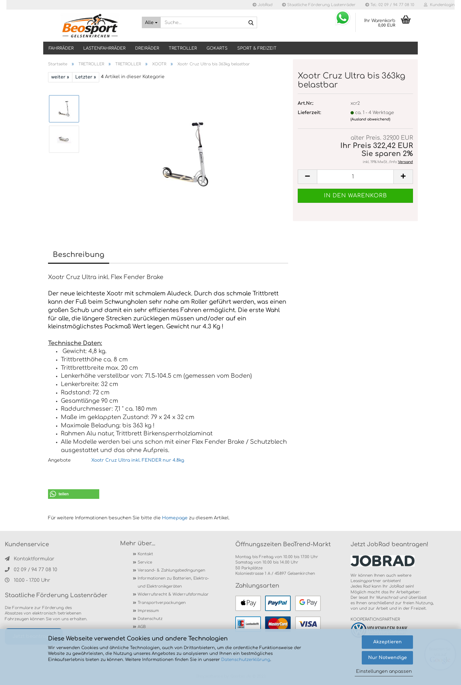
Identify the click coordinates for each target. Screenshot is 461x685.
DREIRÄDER (147, 48)
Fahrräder (61, 48)
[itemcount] (355, 176)
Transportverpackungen (162, 602)
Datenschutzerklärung (245, 659)
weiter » (60, 77)
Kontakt (145, 554)
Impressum (148, 610)
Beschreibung (78, 255)
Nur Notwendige (387, 657)
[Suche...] (151, 22)
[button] (73, 494)
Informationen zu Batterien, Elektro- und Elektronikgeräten (173, 582)
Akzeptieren (387, 642)
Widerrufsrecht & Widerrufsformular (173, 594)
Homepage (175, 518)
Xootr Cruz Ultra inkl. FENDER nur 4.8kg (137, 460)
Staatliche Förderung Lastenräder (319, 5)
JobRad (262, 5)
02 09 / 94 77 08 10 (31, 570)
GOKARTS (217, 48)
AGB (142, 626)
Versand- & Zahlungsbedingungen (171, 570)
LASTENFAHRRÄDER (104, 48)
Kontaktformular (29, 559)
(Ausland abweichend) (370, 119)
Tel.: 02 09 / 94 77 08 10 (389, 5)
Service (145, 562)
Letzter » (85, 77)
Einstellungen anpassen (384, 671)
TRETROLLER (183, 48)
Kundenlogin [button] (439, 5)
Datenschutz (150, 618)
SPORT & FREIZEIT (257, 48)
